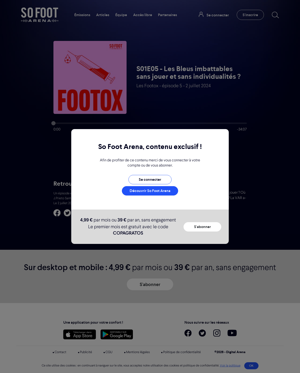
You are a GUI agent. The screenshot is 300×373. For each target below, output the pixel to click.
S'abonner (202, 226)
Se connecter (150, 179)
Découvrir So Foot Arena (150, 190)
